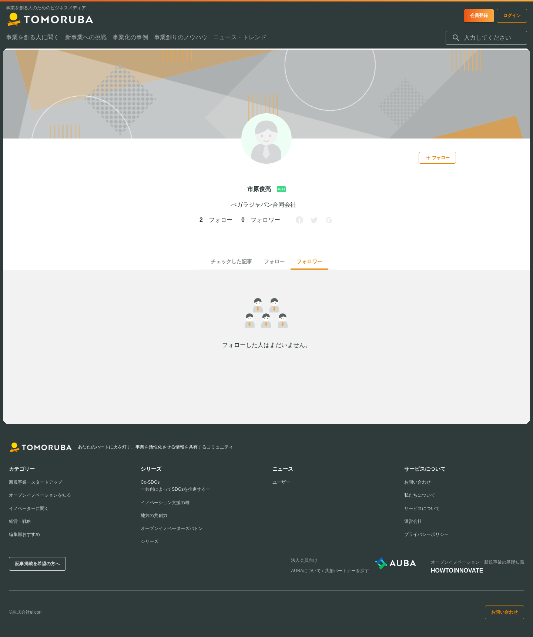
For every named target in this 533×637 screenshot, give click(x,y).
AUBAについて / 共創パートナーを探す (330, 570)
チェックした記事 (231, 261)
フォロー (274, 261)
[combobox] (486, 38)
